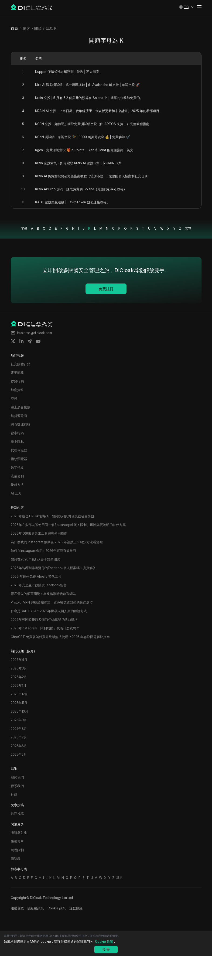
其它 (188, 228)
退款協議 (75, 908)
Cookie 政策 (57, 908)
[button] (186, 7)
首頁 (14, 28)
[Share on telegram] (29, 341)
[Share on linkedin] (21, 341)
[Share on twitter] (13, 341)
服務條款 (17, 908)
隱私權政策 (35, 908)
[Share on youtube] (38, 341)
